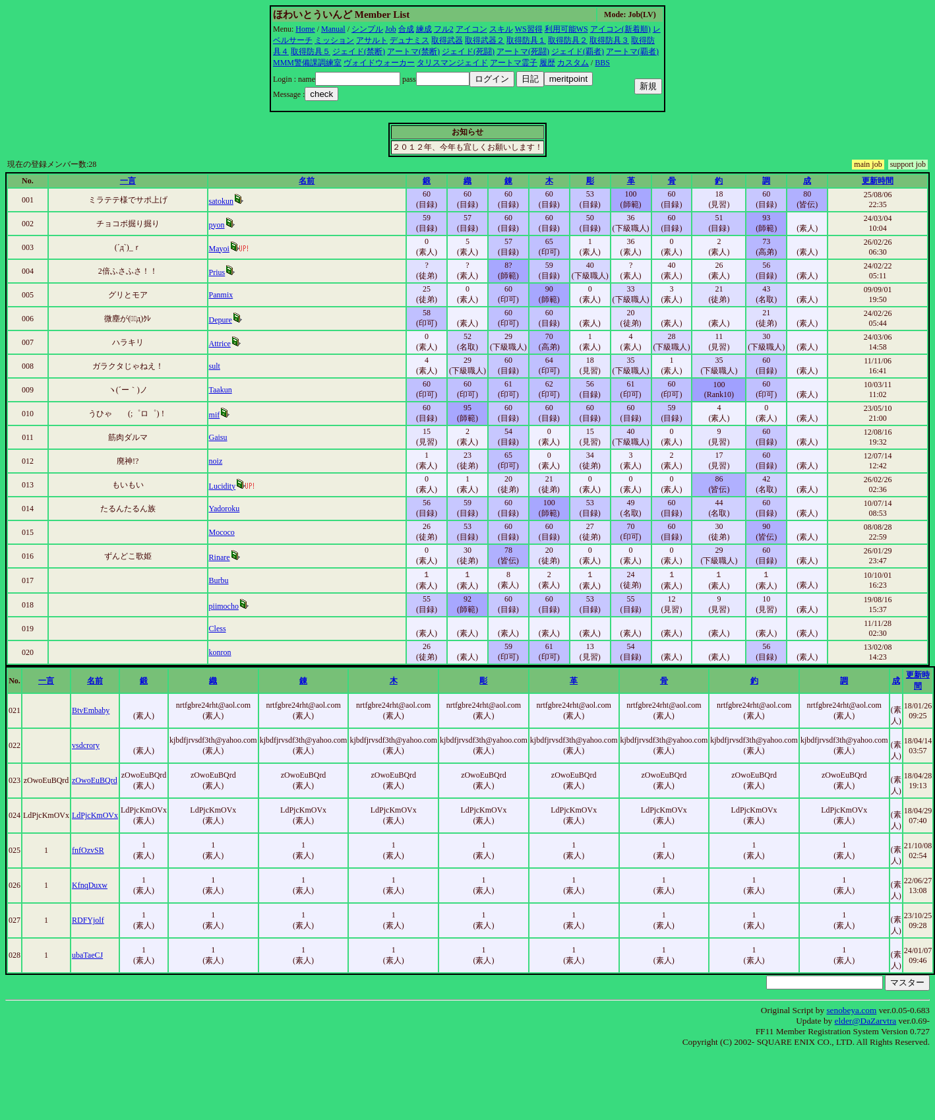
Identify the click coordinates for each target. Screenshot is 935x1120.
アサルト (372, 40)
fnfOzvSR (88, 850)
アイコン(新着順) (620, 29)
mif (214, 415)
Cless (217, 628)
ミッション (334, 40)
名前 (307, 180)
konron (220, 652)
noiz (216, 461)
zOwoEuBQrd (94, 780)
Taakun (220, 389)
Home (305, 29)
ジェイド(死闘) (468, 51)
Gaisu (218, 437)
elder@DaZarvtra (866, 1021)
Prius (217, 272)
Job (390, 29)
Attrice (220, 343)
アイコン (471, 29)
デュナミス (409, 40)
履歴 (547, 62)
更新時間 (877, 180)
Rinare (219, 557)
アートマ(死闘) (523, 51)
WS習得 (529, 29)
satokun (221, 201)
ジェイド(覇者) (577, 51)
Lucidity (222, 486)
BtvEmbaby (90, 710)
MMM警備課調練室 (307, 62)
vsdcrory (86, 745)
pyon (217, 225)
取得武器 (447, 40)
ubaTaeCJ (87, 955)
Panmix (221, 294)
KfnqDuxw (89, 885)
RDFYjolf (88, 920)
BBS (602, 62)
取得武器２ (484, 40)
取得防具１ (526, 40)
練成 (424, 29)
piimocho (224, 606)
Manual (333, 29)
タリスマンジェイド (452, 62)
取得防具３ (609, 40)
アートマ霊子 (513, 62)
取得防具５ (310, 51)
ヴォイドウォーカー (379, 62)
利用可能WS (566, 29)
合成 (406, 29)
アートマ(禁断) (413, 51)
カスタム (573, 62)
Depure (220, 320)
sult (214, 366)
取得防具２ (568, 40)
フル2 (444, 29)
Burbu (219, 580)
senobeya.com (851, 1010)
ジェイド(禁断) (358, 51)
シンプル (367, 29)
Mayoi (219, 248)
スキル (501, 29)
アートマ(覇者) (632, 51)
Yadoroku (224, 508)
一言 (128, 180)
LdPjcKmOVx (95, 815)
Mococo (222, 532)
